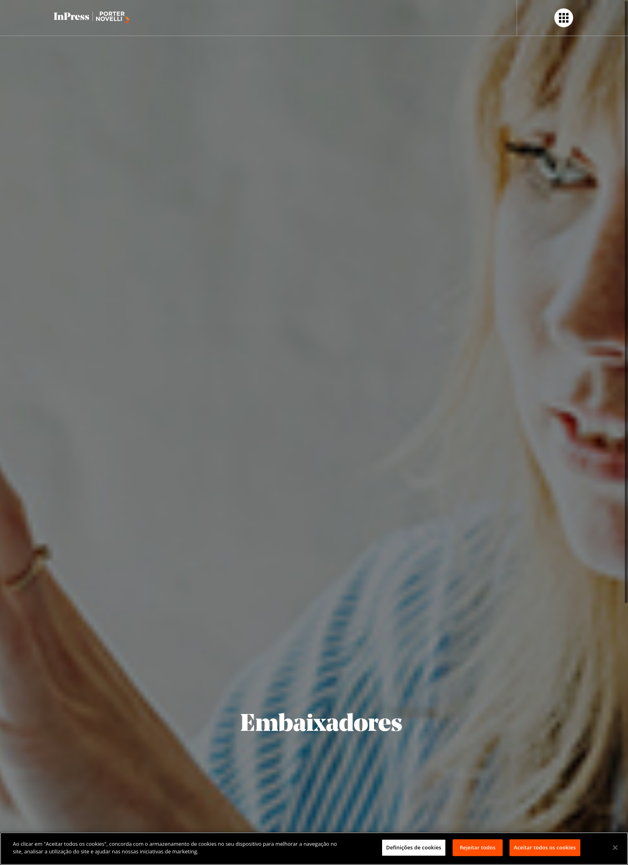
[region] (314, 848)
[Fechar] (615, 847)
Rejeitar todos (477, 847)
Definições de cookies (413, 847)
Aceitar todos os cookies (545, 847)
